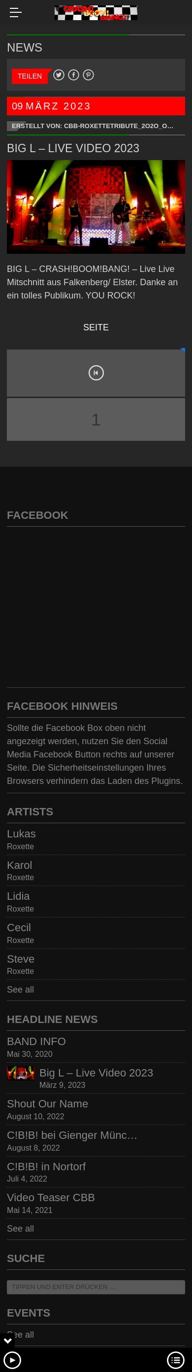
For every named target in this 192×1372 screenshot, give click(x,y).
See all (20, 990)
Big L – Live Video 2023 (73, 148)
